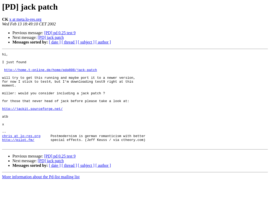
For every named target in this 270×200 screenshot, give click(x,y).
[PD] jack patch (51, 37)
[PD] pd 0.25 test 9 (60, 33)
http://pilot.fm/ (18, 157)
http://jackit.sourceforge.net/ (32, 120)
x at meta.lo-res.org (25, 19)
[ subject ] (86, 42)
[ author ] (103, 42)
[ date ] (55, 42)
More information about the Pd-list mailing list (41, 195)
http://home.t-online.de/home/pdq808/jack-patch (50, 73)
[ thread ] (69, 42)
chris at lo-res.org (21, 153)
